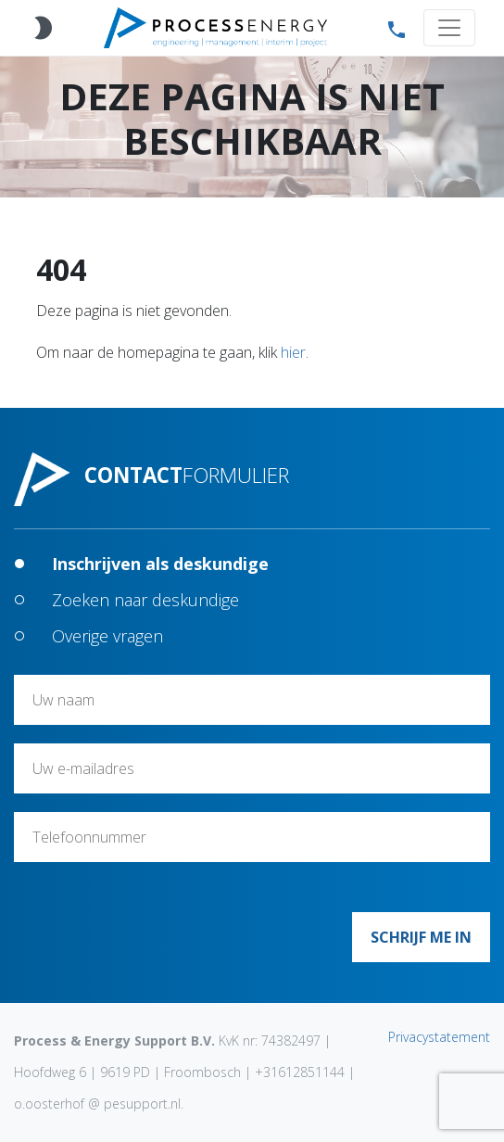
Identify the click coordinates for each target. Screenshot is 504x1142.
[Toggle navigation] (449, 27)
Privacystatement (439, 1037)
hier (293, 352)
